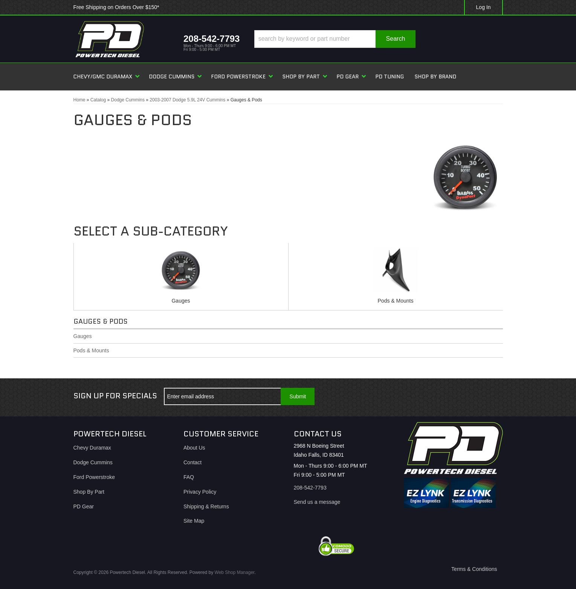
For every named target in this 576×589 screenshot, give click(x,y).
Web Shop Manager (235, 572)
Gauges (180, 301)
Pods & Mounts (396, 301)
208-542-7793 (310, 488)
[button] (334, 39)
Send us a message (317, 502)
